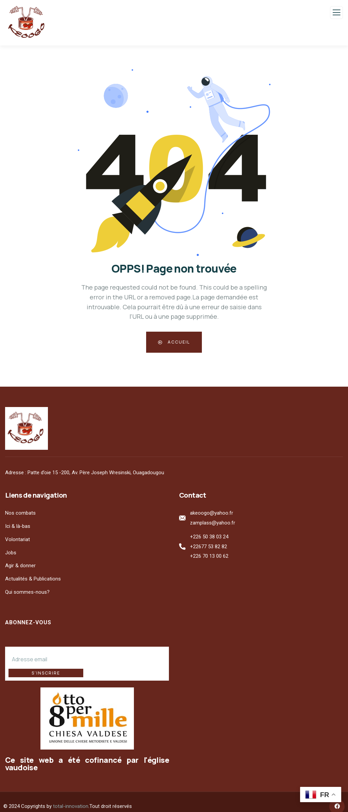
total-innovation (70, 797)
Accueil (174, 342)
